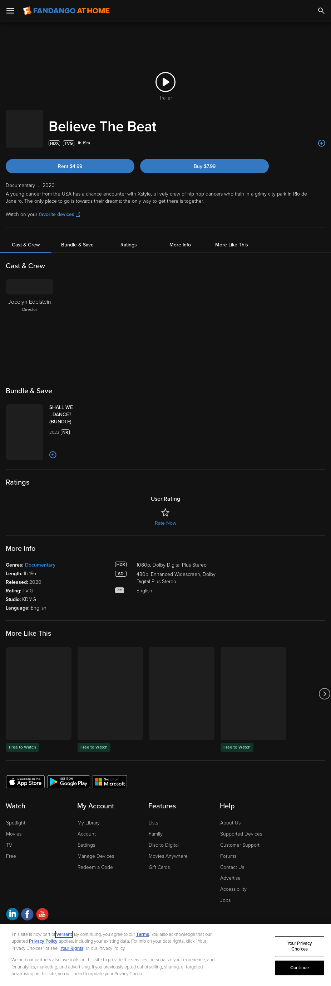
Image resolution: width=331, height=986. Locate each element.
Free (11, 883)
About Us (230, 850)
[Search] (321, 11)
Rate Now (165, 550)
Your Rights (71, 948)
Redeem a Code (95, 894)
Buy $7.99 (205, 159)
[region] (165, 955)
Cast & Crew (26, 238)
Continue (299, 968)
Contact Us (232, 894)
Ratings (128, 238)
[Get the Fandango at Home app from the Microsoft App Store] (109, 808)
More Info (180, 238)
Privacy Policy (43, 941)
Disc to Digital (164, 872)
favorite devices (59, 207)
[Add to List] (321, 136)
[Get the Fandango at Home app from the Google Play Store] (68, 808)
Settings (86, 872)
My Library (89, 850)
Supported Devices (241, 861)
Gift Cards (159, 894)
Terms (142, 934)
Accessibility (233, 916)
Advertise (230, 905)
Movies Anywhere (168, 883)
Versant (64, 934)
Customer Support (240, 872)
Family (156, 861)
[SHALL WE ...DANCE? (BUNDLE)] (89, 407)
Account (87, 861)
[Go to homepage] (66, 11)
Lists (153, 850)
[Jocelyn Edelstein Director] (30, 317)
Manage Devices (96, 883)
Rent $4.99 (70, 159)
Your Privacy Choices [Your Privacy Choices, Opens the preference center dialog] (299, 946)
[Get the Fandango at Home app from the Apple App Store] (25, 808)
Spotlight (15, 850)
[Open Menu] (10, 10)
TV (9, 872)
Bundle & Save (77, 238)
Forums (228, 883)
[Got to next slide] (324, 720)
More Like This (231, 238)
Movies (13, 861)
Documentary (40, 592)
